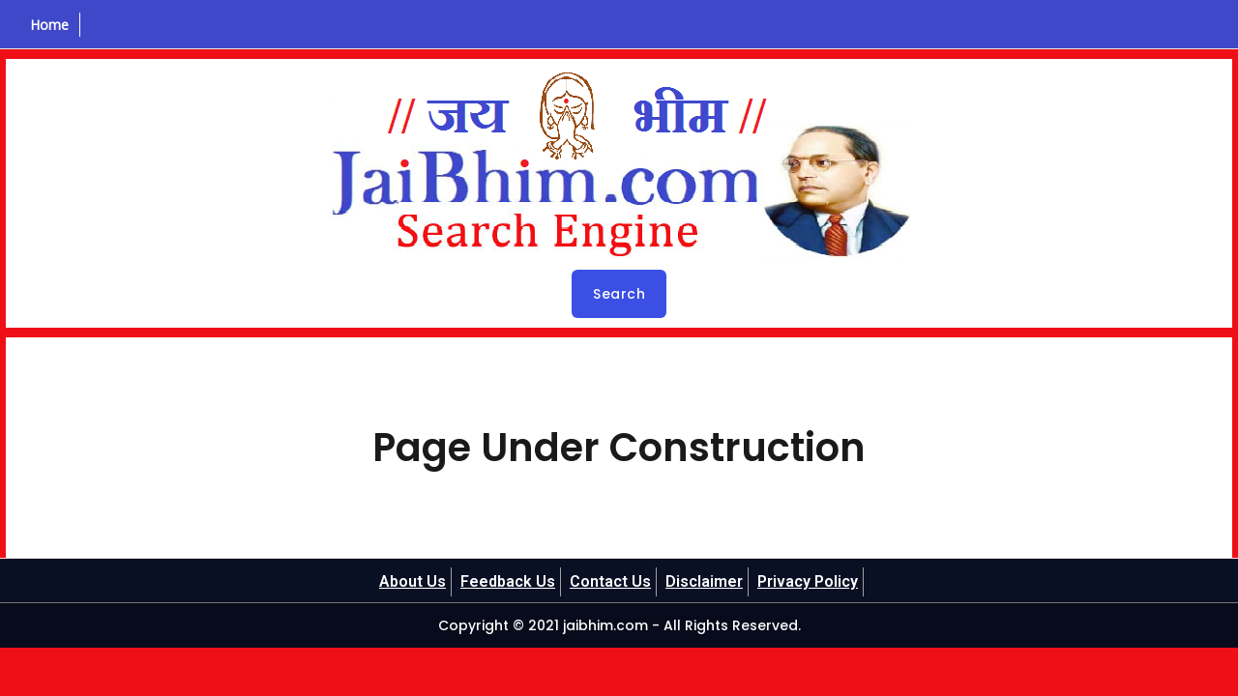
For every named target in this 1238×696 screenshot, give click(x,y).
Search (619, 294)
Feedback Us (507, 581)
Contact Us (610, 581)
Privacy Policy (807, 581)
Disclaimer (704, 581)
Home (49, 24)
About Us (412, 581)
